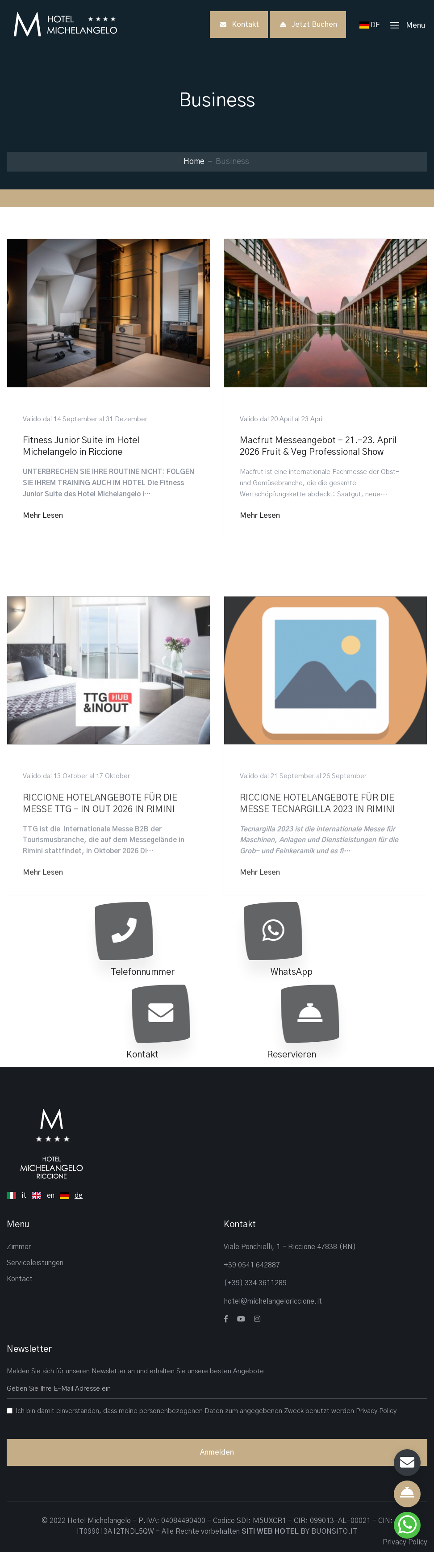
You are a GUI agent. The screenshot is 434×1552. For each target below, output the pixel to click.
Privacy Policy (376, 1411)
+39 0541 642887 (252, 1265)
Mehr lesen (43, 515)
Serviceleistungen (35, 1263)
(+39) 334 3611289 (255, 1283)
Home (194, 162)
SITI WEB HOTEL (270, 1531)
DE (371, 25)
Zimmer (19, 1246)
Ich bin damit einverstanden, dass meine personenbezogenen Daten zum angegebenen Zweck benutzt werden (206, 1411)
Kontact (20, 1279)
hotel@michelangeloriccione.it (273, 1301)
